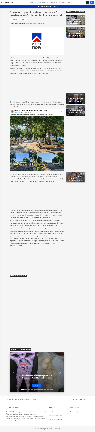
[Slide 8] (45, 389)
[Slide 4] (32, 389)
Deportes (54, 2)
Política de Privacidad (55, 419)
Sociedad (14, 19)
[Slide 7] (41, 389)
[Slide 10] (51, 389)
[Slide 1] (22, 389)
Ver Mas (37, 385)
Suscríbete (52, 412)
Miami (44, 2)
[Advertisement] (37, 87)
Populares (33, 2)
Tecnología (62, 2)
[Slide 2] (25, 389)
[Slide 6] (38, 389)
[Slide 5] (35, 389)
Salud (68, 2)
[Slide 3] (29, 389)
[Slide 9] (48, 389)
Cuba (39, 2)
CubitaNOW (8, 3)
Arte (48, 2)
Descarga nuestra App (55, 415)
